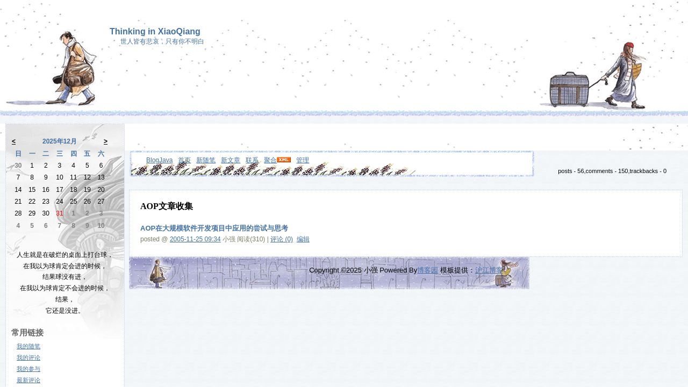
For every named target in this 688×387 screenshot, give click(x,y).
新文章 (230, 160)
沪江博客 (489, 270)
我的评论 (28, 357)
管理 (302, 160)
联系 (252, 160)
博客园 (427, 270)
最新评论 (28, 380)
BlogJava (159, 160)
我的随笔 (28, 346)
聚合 (270, 160)
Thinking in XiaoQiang (155, 31)
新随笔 (206, 160)
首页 (184, 160)
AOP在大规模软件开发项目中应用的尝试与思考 (214, 228)
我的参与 (28, 369)
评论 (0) (281, 239)
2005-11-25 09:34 (195, 239)
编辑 (303, 239)
